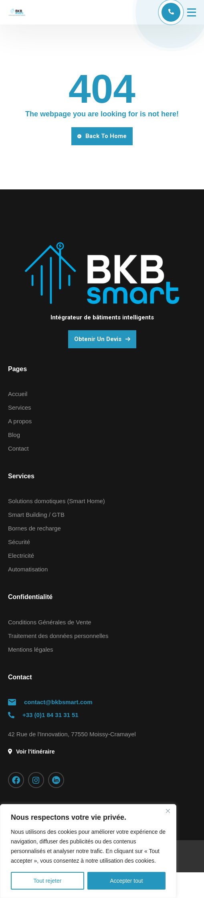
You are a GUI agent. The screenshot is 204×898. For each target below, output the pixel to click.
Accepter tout (126, 881)
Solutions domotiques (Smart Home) (56, 501)
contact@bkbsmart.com (58, 702)
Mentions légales (30, 649)
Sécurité (19, 541)
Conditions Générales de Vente (49, 622)
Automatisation (28, 569)
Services (19, 407)
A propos (20, 421)
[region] (88, 851)
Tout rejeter (47, 881)
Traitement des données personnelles (58, 635)
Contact (18, 448)
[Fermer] (168, 811)
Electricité (21, 555)
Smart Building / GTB (36, 514)
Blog (14, 434)
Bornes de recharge (34, 528)
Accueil (17, 393)
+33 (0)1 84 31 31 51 (50, 714)
